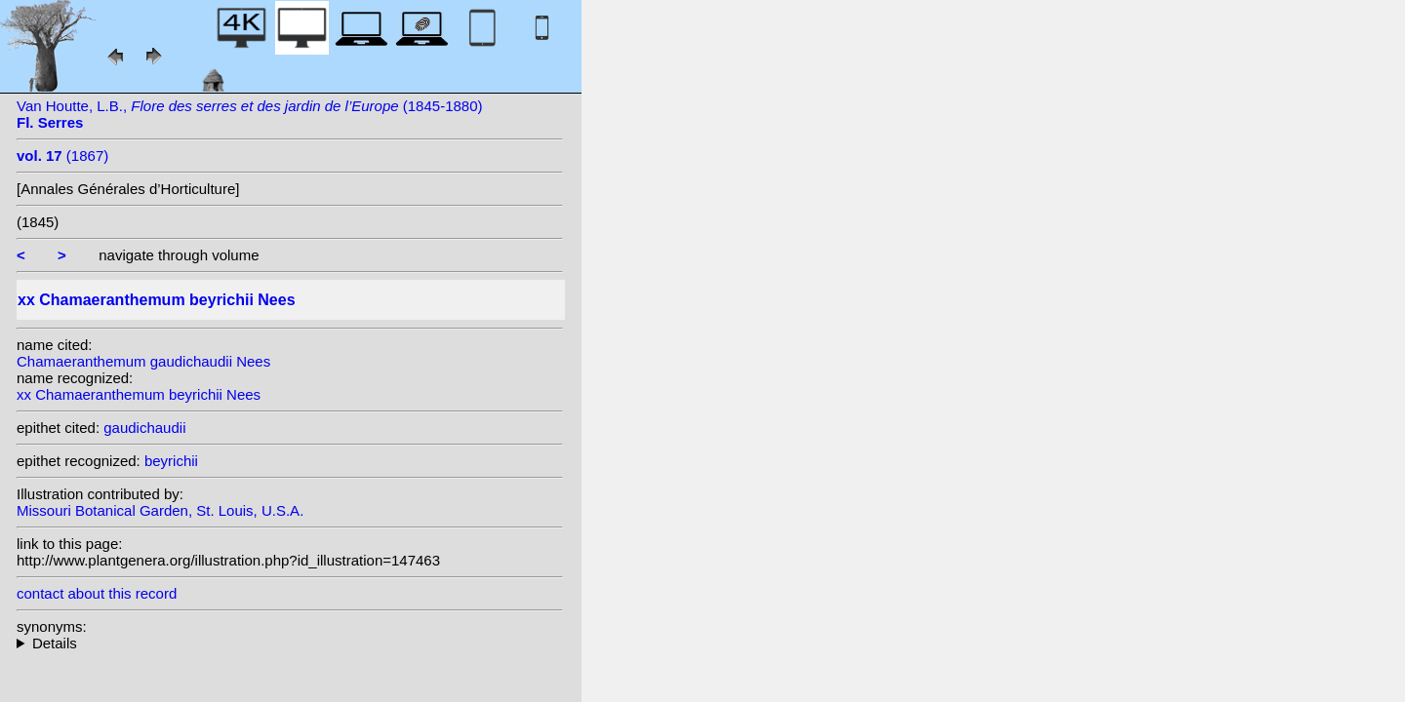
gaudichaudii (144, 427)
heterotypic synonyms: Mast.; (290, 643)
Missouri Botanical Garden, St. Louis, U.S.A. (160, 510)
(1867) (62, 155)
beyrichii (171, 460)
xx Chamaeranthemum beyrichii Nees (139, 394)
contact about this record (97, 593)
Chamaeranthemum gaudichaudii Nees (143, 361)
